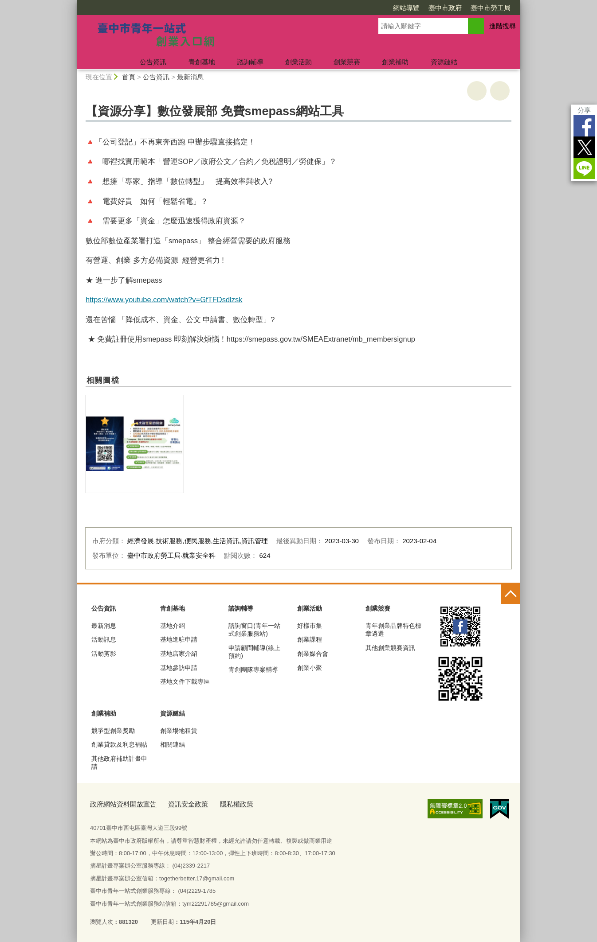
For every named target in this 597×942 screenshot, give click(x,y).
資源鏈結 (444, 62)
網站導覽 (406, 8)
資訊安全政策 (176, 803)
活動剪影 (103, 653)
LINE (584, 168)
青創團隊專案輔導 (253, 669)
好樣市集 (309, 625)
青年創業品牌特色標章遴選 (393, 629)
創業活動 (298, 62)
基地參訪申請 (178, 667)
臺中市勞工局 (491, 8)
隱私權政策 (220, 803)
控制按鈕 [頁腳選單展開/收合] (510, 594)
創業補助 (395, 62)
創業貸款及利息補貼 (119, 744)
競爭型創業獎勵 (113, 730)
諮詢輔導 (250, 62)
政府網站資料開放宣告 (119, 803)
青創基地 (202, 62)
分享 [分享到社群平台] (584, 110)
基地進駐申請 (178, 639)
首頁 (128, 77)
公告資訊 (153, 62)
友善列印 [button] (477, 91)
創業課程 (309, 639)
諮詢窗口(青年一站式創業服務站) (254, 629)
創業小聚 (309, 667)
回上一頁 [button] (500, 91)
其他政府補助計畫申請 (119, 762)
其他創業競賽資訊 (390, 647)
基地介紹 (172, 625)
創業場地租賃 (178, 730)
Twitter (584, 147)
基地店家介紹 (178, 653)
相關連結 (172, 744)
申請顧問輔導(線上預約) (254, 651)
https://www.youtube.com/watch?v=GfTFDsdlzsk (164, 300)
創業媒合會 (312, 653)
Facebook (584, 125)
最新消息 (190, 77)
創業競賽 (347, 62)
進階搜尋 (502, 26)
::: (73, 4)
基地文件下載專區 (185, 681)
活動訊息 (103, 639)
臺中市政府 (445, 8)
